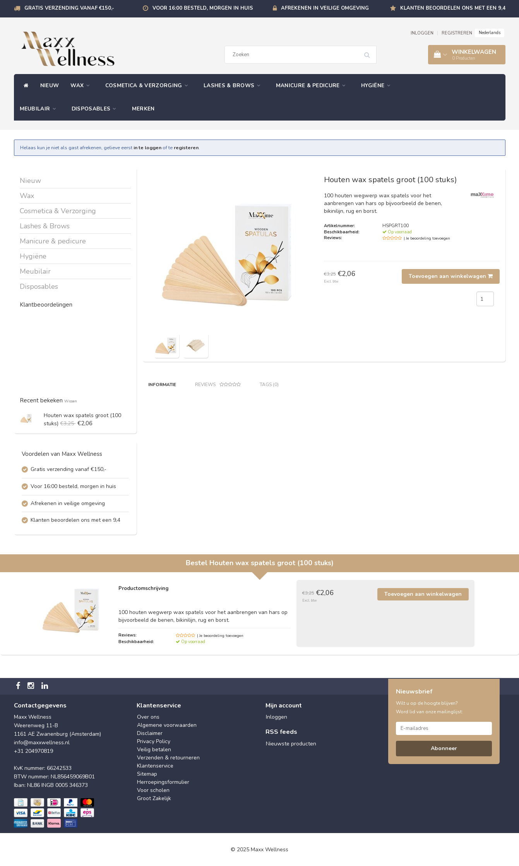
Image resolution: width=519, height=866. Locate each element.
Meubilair (40, 108)
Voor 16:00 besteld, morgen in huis (202, 8)
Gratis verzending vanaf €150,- (69, 8)
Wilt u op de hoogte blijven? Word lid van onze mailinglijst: (429, 707)
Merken (143, 108)
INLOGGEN (422, 33)
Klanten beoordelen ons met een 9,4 (452, 8)
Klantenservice (155, 765)
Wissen (70, 401)
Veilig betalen (154, 749)
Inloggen (276, 717)
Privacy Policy (153, 741)
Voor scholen (153, 790)
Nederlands (489, 33)
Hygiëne (377, 85)
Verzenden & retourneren (168, 757)
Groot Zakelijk (154, 798)
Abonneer (444, 748)
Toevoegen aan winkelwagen (451, 276)
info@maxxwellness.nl (42, 742)
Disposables (96, 108)
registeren (186, 147)
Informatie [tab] (162, 384)
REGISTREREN (457, 33)
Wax (82, 85)
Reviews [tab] (218, 384)
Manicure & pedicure (312, 85)
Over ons (148, 717)
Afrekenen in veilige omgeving (325, 8)
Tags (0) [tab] (269, 384)
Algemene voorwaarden (167, 725)
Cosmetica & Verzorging (148, 85)
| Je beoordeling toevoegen (427, 238)
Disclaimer (150, 733)
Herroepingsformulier (163, 782)
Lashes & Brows (234, 85)
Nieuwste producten (291, 743)
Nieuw (49, 85)
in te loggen (147, 147)
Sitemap (147, 774)
